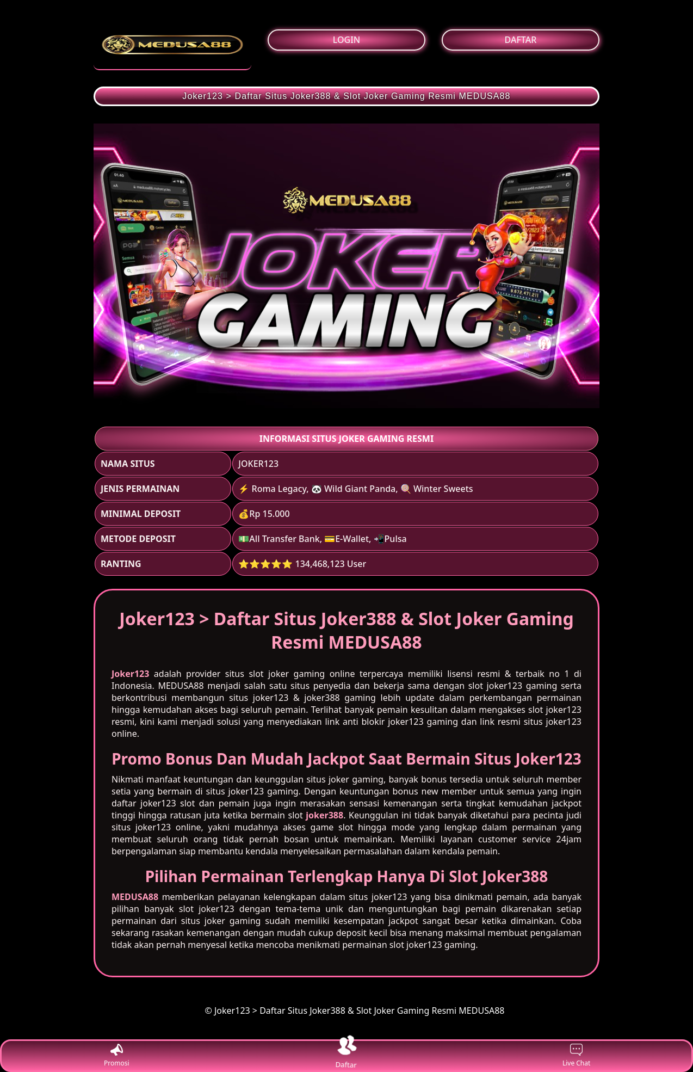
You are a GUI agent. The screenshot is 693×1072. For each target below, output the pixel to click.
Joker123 (130, 674)
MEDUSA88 (135, 897)
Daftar (346, 1055)
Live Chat (576, 1056)
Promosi (116, 1056)
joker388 (324, 815)
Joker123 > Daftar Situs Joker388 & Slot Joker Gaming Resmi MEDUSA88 (346, 96)
